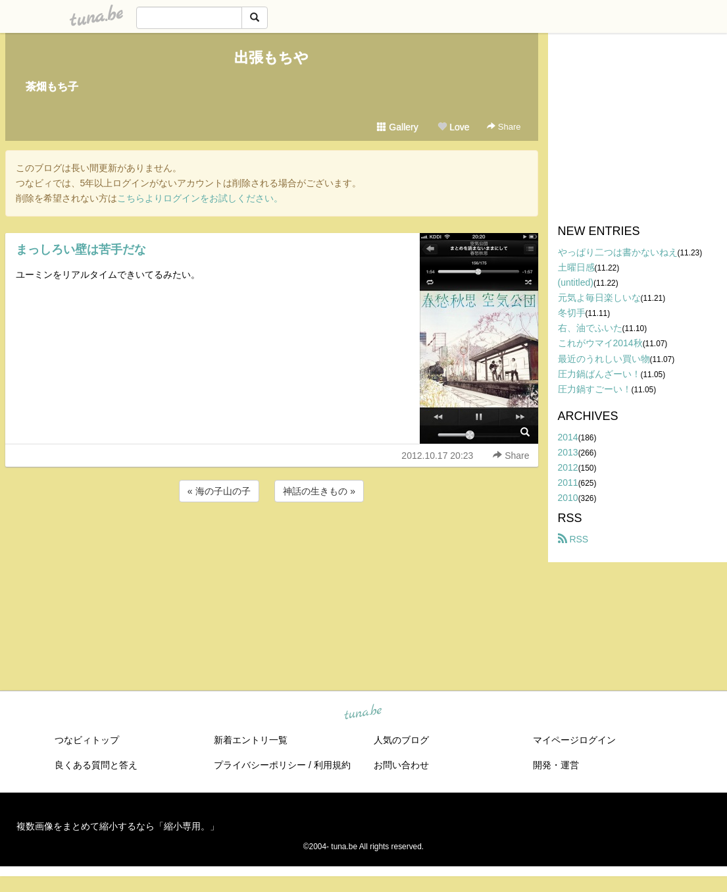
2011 (568, 482)
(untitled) (575, 282)
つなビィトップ (87, 740)
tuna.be (363, 713)
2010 (568, 497)
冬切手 (572, 312)
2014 (568, 437)
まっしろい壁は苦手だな (81, 249)
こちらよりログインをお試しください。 (200, 198)
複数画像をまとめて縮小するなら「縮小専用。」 (117, 826)
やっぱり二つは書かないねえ (618, 252)
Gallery (397, 127)
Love (453, 127)
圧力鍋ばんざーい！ (599, 374)
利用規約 (332, 765)
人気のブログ (401, 740)
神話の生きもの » (319, 491)
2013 (568, 452)
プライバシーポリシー (260, 765)
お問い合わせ (401, 765)
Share (503, 127)
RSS (573, 539)
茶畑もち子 (52, 86)
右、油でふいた (590, 328)
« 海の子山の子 (219, 491)
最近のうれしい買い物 (604, 359)
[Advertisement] (271, 540)
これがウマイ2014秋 (600, 343)
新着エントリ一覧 (251, 740)
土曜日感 (576, 267)
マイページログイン (574, 740)
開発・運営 (556, 765)
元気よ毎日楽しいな (599, 297)
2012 (568, 467)
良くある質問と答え (96, 765)
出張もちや (271, 57)
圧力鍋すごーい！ (595, 389)
